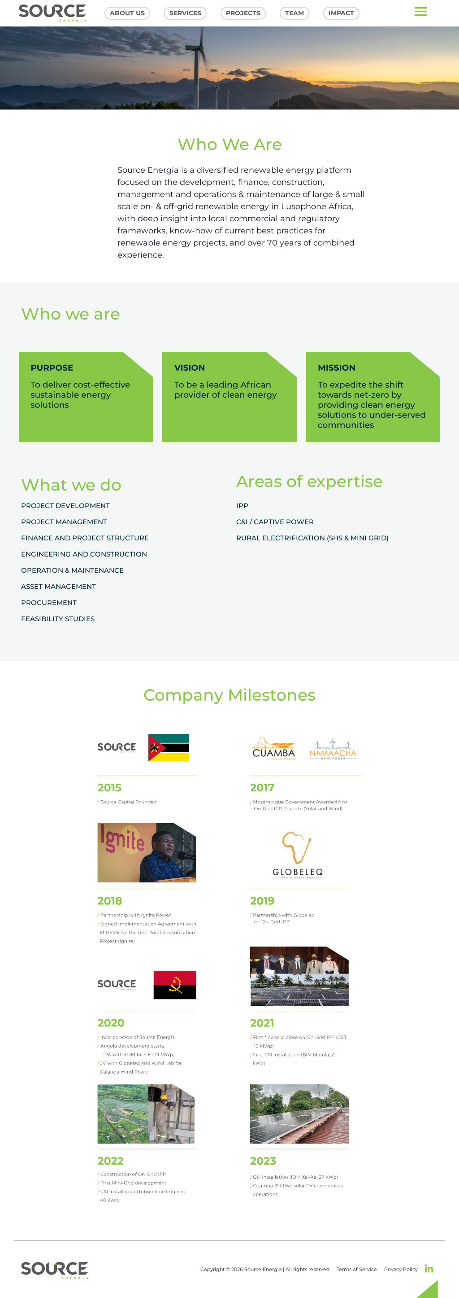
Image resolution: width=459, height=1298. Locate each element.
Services (185, 13)
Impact (341, 13)
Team (294, 13)
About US (127, 13)
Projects (243, 13)
